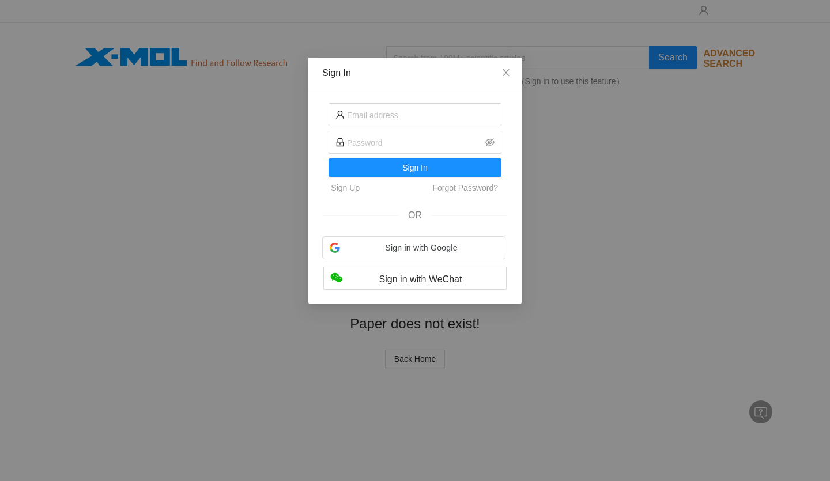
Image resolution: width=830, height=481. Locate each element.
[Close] (506, 73)
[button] (413, 247)
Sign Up (345, 187)
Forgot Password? (465, 187)
